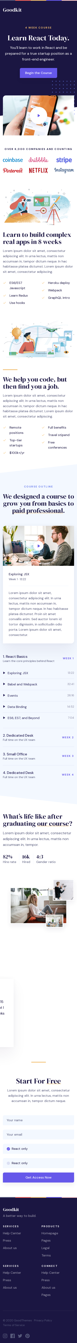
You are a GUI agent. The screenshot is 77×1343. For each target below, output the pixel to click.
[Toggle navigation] (71, 9)
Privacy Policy (43, 1320)
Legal (46, 1248)
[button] (38, 658)
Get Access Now (38, 1177)
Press (7, 1240)
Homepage (50, 1233)
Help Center (12, 1233)
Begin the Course (38, 73)
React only (20, 1149)
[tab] (38, 673)
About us (10, 1248)
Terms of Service (14, 1325)
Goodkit (12, 9)
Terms (46, 1255)
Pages (46, 1240)
